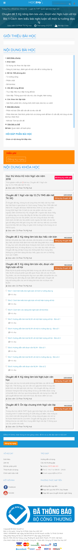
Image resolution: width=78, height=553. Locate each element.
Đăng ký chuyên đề (63, 198)
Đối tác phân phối (10, 466)
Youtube (8, 493)
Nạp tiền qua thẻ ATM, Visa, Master (54, 490)
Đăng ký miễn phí (63, 178)
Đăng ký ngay (16, 159)
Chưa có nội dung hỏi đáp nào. (19, 139)
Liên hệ (6, 463)
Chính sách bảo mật (10, 473)
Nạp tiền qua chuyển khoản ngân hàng (56, 493)
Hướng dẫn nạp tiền (49, 486)
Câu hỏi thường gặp (48, 463)
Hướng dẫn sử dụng (48, 459)
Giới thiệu (6, 459)
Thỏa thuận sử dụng (10, 470)
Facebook (9, 487)
